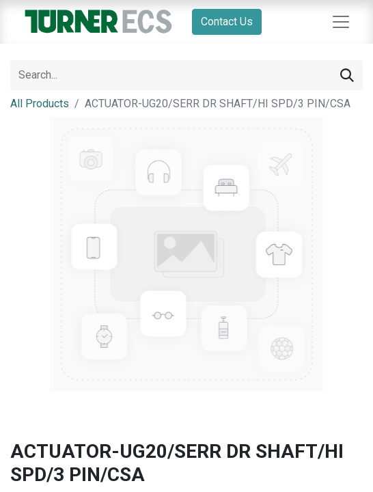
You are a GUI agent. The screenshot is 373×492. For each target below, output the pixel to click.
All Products (39, 103)
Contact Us (227, 21)
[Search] (347, 75)
